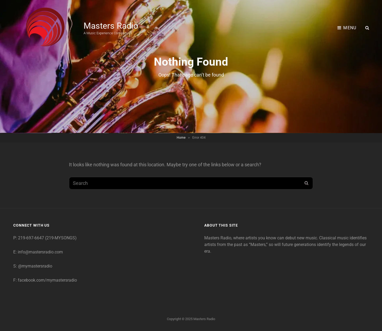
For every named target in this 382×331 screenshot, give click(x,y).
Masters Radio (111, 26)
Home (181, 137)
